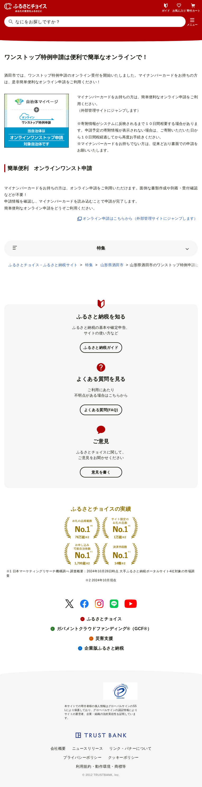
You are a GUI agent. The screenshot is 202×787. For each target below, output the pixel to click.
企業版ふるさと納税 (104, 648)
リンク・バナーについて (130, 748)
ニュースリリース (87, 748)
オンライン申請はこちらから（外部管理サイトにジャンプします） (137, 218)
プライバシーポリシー (82, 757)
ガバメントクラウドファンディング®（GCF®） (104, 628)
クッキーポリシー (123, 757)
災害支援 (104, 638)
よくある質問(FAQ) (101, 410)
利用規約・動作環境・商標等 (101, 766)
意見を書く (101, 472)
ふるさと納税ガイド (101, 347)
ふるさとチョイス (104, 619)
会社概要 (58, 748)
